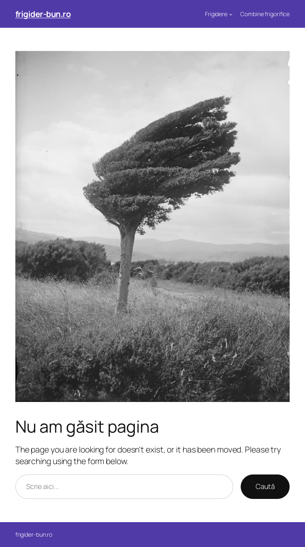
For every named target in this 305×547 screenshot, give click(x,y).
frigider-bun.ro (43, 13)
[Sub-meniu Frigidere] (230, 14)
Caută (265, 486)
